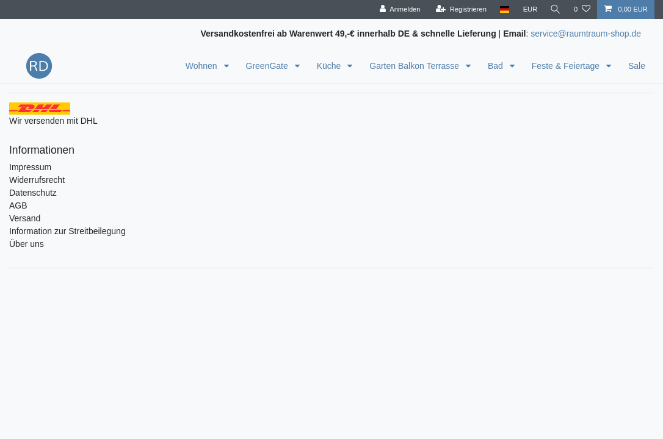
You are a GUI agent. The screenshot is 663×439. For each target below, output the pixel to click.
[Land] (502, 9)
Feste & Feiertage (567, 66)
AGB (18, 205)
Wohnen (203, 66)
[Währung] (529, 9)
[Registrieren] (459, 9)
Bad (496, 66)
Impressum (30, 167)
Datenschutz (33, 193)
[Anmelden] (398, 9)
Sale (636, 66)
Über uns (26, 244)
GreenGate (268, 66)
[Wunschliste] (582, 9)
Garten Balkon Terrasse (415, 66)
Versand (24, 218)
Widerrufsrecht (37, 180)
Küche (330, 66)
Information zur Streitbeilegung (67, 231)
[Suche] (555, 9)
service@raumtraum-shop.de (586, 33)
